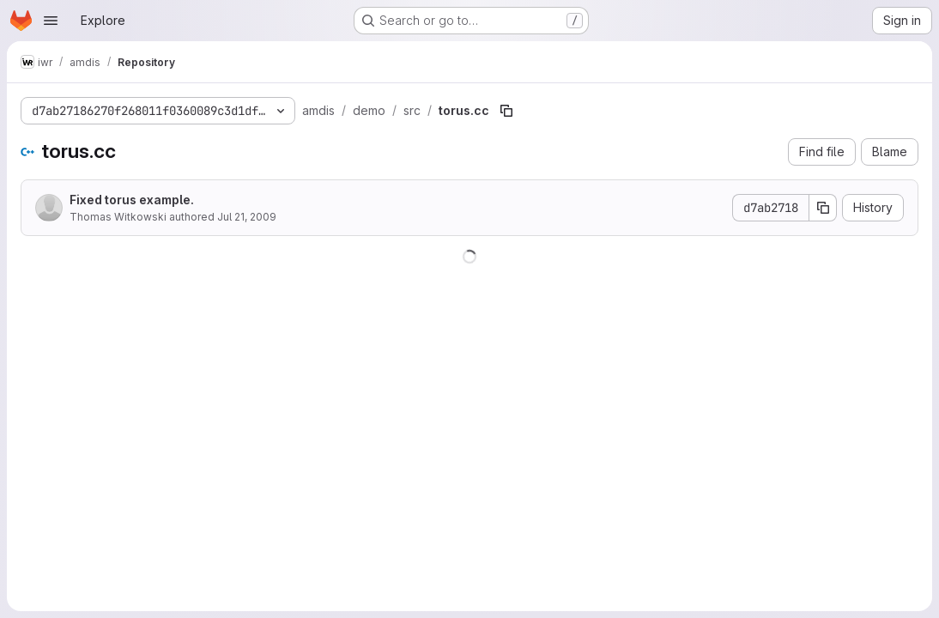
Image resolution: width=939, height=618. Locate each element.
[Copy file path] (506, 110)
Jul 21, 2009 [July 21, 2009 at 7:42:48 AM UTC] (246, 216)
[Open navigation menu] (50, 20)
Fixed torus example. (132, 199)
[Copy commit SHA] (823, 207)
